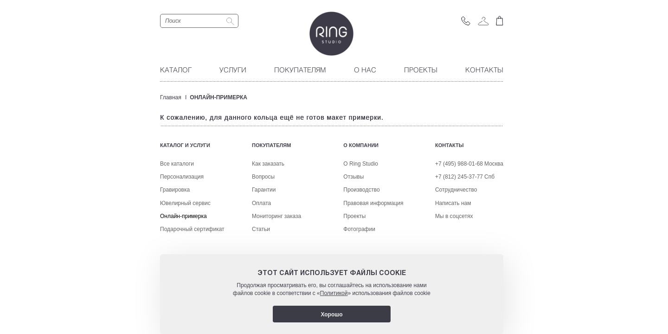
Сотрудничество (456, 229)
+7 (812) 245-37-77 (459, 216)
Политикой (334, 293)
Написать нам (453, 242)
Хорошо (331, 314)
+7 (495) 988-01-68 (459, 203)
